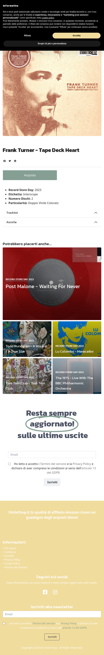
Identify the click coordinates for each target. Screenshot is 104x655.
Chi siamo (10, 548)
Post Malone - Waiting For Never (43, 286)
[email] (52, 454)
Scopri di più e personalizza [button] (52, 43)
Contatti (9, 556)
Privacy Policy (82, 464)
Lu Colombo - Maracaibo (74, 351)
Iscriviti (52, 482)
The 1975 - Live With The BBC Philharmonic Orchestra (74, 383)
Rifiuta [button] (27, 35)
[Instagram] (57, 592)
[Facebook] (47, 592)
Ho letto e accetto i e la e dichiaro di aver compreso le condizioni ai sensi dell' (53, 468)
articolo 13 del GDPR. (74, 627)
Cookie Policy (12, 563)
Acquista (30, 175)
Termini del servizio (53, 464)
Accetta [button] (76, 35)
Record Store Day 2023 (20, 279)
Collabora (10, 552)
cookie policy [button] (48, 18)
